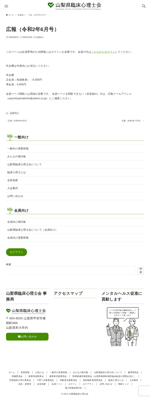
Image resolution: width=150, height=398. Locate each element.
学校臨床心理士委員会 (20, 380)
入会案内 (12, 189)
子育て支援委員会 (45, 380)
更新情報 (25, 372)
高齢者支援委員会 (68, 380)
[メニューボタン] (6, 6)
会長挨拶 (12, 181)
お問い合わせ (15, 197)
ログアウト (16, 253)
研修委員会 (17, 376)
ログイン (72, 384)
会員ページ (57, 384)
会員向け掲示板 (16, 223)
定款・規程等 (24, 384)
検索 (8, 265)
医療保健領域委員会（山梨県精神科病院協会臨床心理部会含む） (104, 376)
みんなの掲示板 (16, 157)
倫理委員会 (133, 372)
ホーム (12, 372)
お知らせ (39, 372)
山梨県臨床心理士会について (24, 165)
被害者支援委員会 (58, 376)
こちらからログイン (103, 51)
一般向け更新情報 (18, 149)
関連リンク (123, 384)
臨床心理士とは (16, 173)
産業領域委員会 (36, 376)
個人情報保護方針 (73, 388)
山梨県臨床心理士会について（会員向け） (32, 231)
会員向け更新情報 (18, 238)
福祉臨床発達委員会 (93, 380)
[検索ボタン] (144, 6)
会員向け (40, 37)
